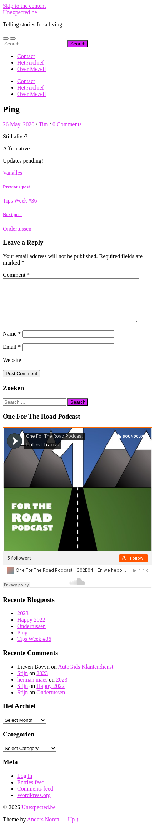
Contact (26, 56)
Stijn (22, 682)
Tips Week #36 (34, 647)
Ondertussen (31, 635)
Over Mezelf (31, 69)
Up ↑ (73, 828)
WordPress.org (34, 804)
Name (12, 342)
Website (12, 369)
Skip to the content (24, 6)
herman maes (32, 688)
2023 (23, 622)
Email (12, 355)
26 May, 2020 (18, 124)
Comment (16, 275)
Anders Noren (43, 828)
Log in (24, 784)
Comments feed (35, 797)
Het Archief (30, 63)
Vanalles (12, 173)
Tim (43, 124)
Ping (22, 641)
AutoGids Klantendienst (85, 675)
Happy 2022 (31, 628)
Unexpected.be (20, 12)
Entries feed (31, 791)
